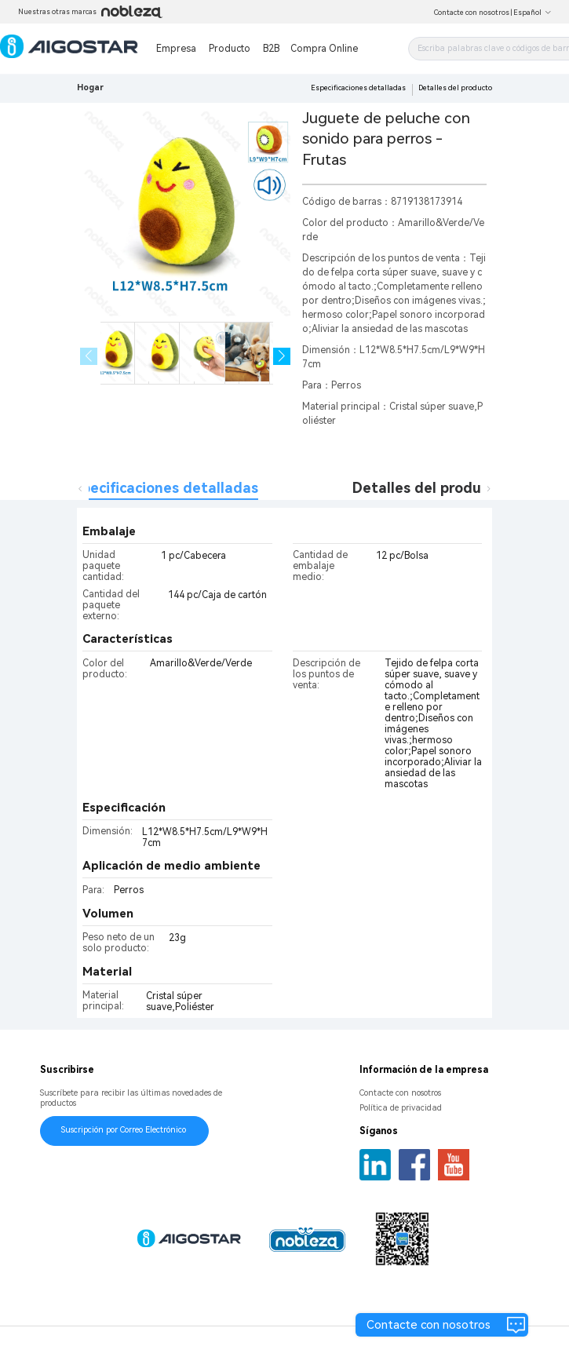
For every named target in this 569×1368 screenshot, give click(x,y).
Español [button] (532, 12)
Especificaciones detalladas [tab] (162, 488)
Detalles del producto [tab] (428, 488)
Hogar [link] (90, 87)
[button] (282, 357)
